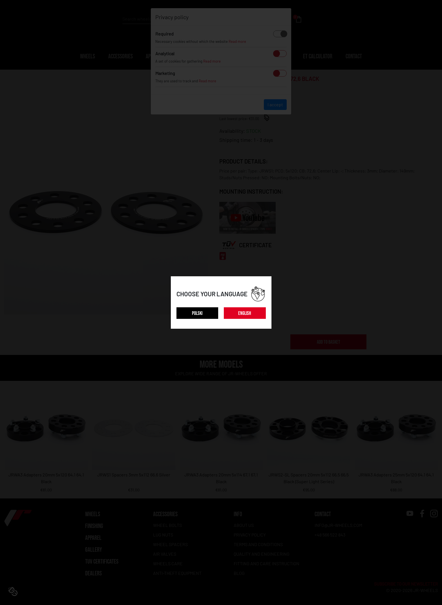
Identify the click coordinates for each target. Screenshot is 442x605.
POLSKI (197, 313)
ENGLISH (244, 313)
